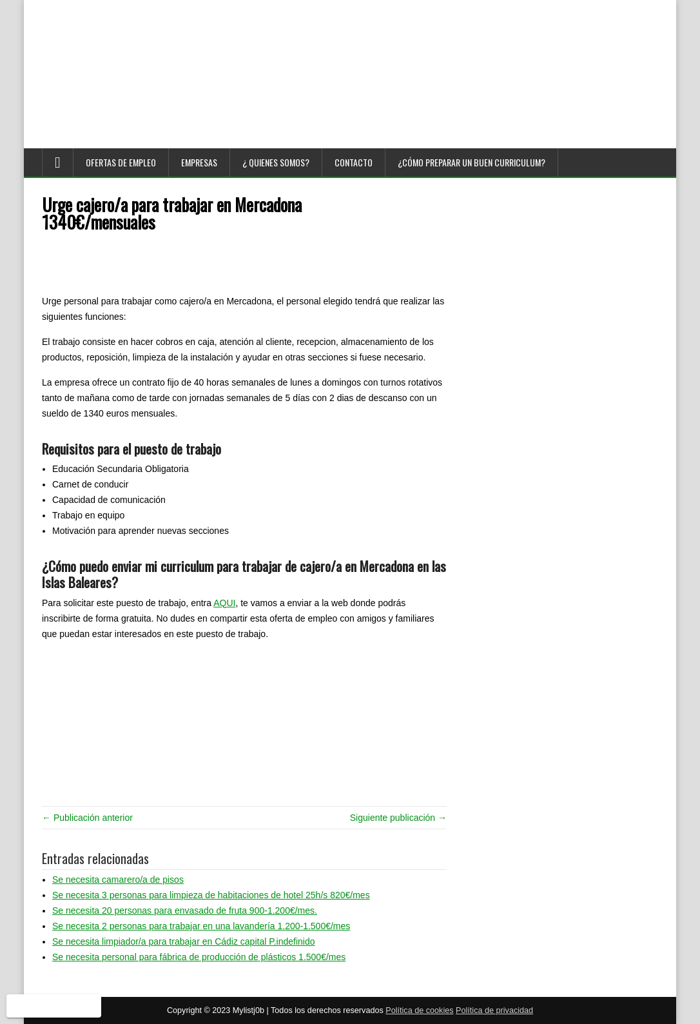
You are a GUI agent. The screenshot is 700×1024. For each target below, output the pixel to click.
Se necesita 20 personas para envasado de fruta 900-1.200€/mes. (184, 910)
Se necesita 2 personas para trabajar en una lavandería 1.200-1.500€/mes (201, 926)
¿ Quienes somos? (275, 162)
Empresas (199, 162)
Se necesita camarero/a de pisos (118, 879)
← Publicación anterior (87, 817)
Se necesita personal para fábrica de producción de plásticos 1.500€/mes (198, 957)
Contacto (354, 162)
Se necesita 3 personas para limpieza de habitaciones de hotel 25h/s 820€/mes (211, 895)
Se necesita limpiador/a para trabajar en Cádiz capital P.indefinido (183, 941)
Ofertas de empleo (121, 162)
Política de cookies (419, 1010)
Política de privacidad (494, 1010)
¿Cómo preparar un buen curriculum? (471, 162)
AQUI (224, 603)
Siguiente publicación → (398, 817)
